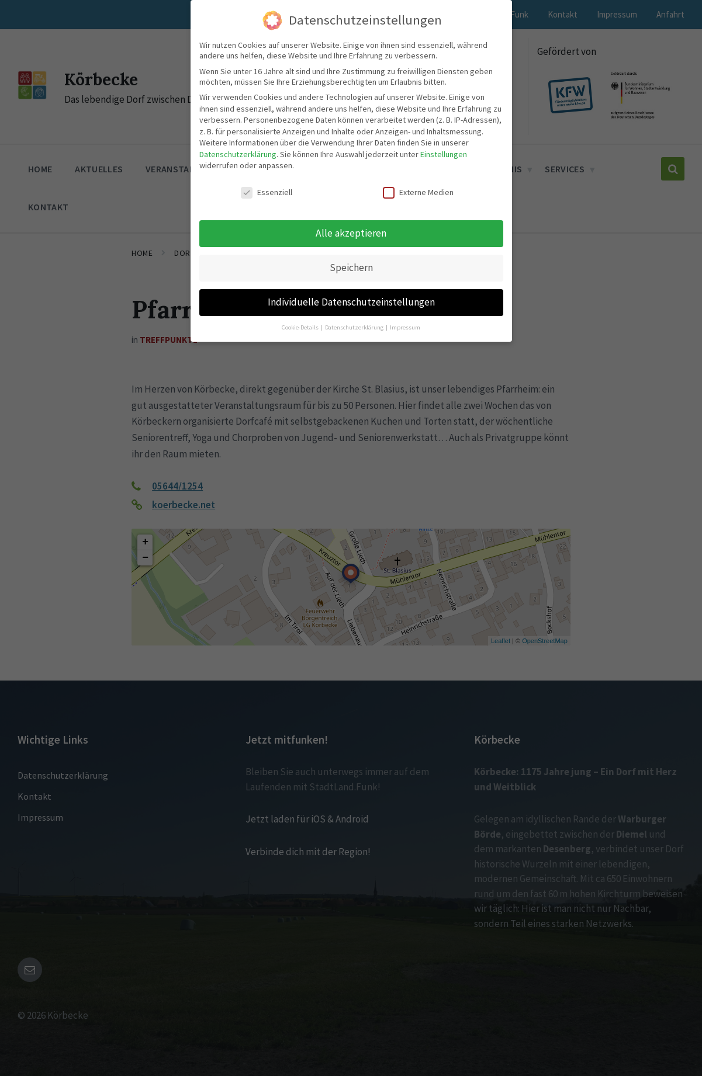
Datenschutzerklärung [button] (355, 324)
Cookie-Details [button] (301, 324)
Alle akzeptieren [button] (351, 230)
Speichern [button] (351, 264)
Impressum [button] (405, 324)
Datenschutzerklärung (237, 151)
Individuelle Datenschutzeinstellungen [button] (351, 299)
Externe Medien (418, 190)
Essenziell (266, 190)
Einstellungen (443, 151)
